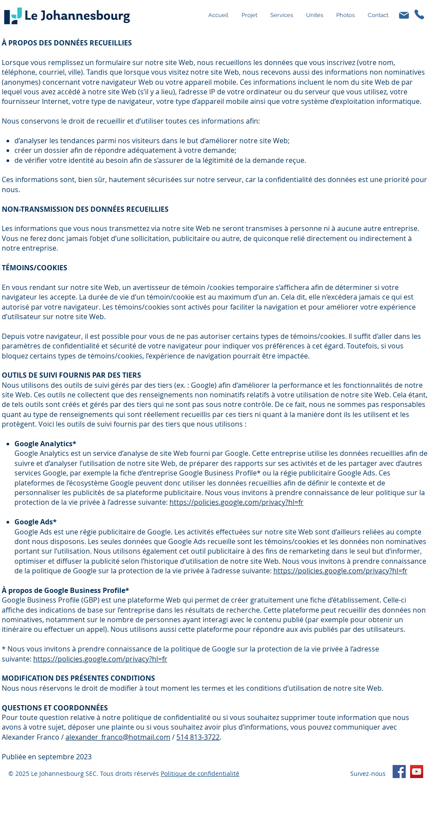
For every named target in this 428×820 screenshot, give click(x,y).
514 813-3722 (198, 737)
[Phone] (419, 14)
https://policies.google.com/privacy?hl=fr (236, 502)
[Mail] (403, 15)
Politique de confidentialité (200, 773)
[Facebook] (399, 771)
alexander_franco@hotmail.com (118, 737)
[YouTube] (416, 771)
